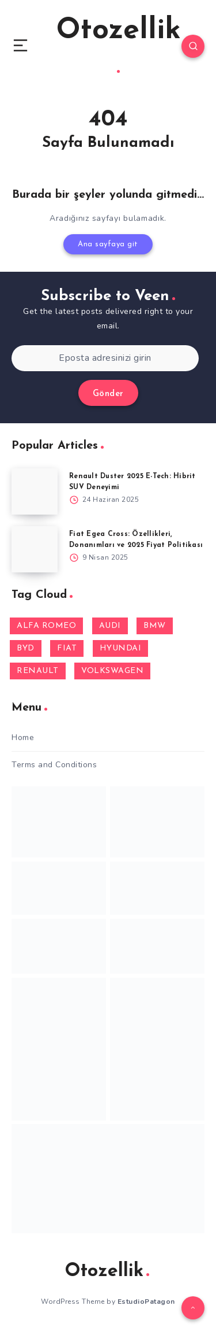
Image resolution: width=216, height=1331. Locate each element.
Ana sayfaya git (108, 244)
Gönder (108, 394)
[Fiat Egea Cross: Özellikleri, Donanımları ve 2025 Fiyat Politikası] (35, 549)
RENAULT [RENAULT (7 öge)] (38, 671)
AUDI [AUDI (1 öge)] (110, 626)
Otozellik (118, 44)
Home (23, 737)
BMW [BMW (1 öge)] (154, 626)
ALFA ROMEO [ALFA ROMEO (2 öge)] (46, 626)
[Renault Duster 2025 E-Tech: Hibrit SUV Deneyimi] (35, 491)
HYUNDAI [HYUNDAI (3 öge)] (121, 648)
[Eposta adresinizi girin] (105, 358)
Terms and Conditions (54, 764)
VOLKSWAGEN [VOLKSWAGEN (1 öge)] (112, 671)
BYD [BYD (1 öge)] (26, 648)
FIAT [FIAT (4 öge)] (67, 648)
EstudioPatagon (146, 1301)
